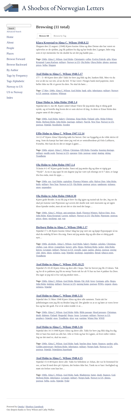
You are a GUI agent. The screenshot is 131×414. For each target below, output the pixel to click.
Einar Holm (81, 119)
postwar (113, 62)
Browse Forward (16, 59)
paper (84, 250)
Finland (90, 119)
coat (45, 247)
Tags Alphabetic (15, 81)
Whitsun (62, 93)
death (78, 213)
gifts (109, 59)
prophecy (40, 318)
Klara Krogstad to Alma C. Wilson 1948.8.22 (62, 42)
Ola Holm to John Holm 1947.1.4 (55, 164)
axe (49, 181)
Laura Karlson (51, 62)
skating (101, 153)
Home (10, 37)
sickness (54, 93)
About (10, 42)
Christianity (79, 59)
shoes (44, 218)
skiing (108, 153)
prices (38, 65)
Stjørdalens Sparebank (62, 349)
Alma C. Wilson (55, 59)
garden (110, 343)
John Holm (61, 122)
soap (63, 253)
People (10, 48)
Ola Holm (85, 62)
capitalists (67, 181)
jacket (101, 247)
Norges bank (92, 346)
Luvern (65, 215)
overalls (77, 250)
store (55, 318)
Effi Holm (84, 150)
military (62, 62)
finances (102, 343)
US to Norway (15, 92)
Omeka (21, 406)
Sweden (66, 125)
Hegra (80, 247)
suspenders (46, 187)
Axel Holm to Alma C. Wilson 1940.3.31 (59, 295)
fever (92, 281)
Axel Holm (68, 59)
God (113, 375)
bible (76, 312)
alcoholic (52, 244)
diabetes (45, 315)
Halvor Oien (99, 181)
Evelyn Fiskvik (99, 59)
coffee (88, 59)
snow (38, 187)
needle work (49, 153)
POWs (101, 284)
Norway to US (15, 86)
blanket (93, 244)
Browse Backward (17, 64)
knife (38, 184)
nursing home (83, 284)
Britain (77, 281)
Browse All (44, 36)
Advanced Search (14, 31)
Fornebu (94, 150)
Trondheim (41, 156)
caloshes (101, 244)
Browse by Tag (60, 36)
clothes (39, 247)
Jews (113, 213)
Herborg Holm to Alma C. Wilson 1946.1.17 (61, 227)
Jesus (76, 315)
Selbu (44, 65)
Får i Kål (85, 281)
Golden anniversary (44, 346)
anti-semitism (69, 213)
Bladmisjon (85, 375)
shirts (43, 253)
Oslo (80, 153)
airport (51, 150)
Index (10, 97)
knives (39, 250)
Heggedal (62, 315)
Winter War (93, 318)
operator (73, 153)
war (64, 218)
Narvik (87, 122)
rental (94, 153)
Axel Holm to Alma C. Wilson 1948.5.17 (59, 73)
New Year (95, 122)
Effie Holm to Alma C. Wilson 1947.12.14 (60, 133)
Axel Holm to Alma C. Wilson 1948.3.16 (59, 326)
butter (94, 343)
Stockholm (57, 125)
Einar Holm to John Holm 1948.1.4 (56, 102)
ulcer (72, 318)
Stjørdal (47, 125)
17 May (45, 90)
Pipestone (105, 215)
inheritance (97, 90)
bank (84, 90)
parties (91, 250)
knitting (50, 284)
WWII (101, 318)
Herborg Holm (48, 122)
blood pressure (99, 312)
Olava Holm (96, 62)
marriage (71, 122)
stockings (52, 218)
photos (106, 62)
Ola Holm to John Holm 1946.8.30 (56, 195)
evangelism (60, 247)
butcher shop (85, 343)
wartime (82, 318)
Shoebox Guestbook (34, 406)
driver (50, 247)
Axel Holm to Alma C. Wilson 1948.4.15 (59, 358)
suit (59, 218)
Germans (100, 281)
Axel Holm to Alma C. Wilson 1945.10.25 (60, 264)
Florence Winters (80, 181)
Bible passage (86, 312)
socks (52, 381)
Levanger (47, 250)
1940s (44, 59)
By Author (12, 70)
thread (97, 253)
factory (69, 247)
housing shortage (106, 150)
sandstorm (102, 184)
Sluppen (52, 65)
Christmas (70, 119)
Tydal (66, 381)
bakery (62, 119)
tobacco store (107, 253)
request (108, 284)
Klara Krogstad (53, 215)
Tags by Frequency (17, 75)
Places (10, 53)
